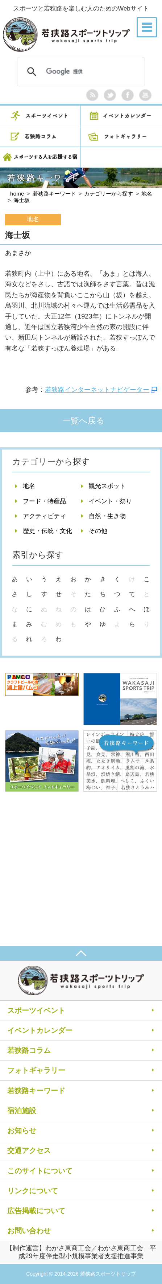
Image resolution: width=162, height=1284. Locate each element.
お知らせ (21, 1131)
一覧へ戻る (83, 420)
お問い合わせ (29, 1231)
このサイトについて (39, 1171)
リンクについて (32, 1191)
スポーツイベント (36, 1010)
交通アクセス (29, 1150)
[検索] (79, 72)
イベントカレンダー (39, 1030)
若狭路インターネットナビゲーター (97, 389)
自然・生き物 (107, 516)
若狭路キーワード (36, 1091)
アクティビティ (44, 516)
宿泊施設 (21, 1111)
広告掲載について (36, 1211)
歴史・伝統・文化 (47, 531)
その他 (98, 531)
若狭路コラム (29, 1050)
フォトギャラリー (36, 1070)
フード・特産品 (44, 501)
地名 (29, 486)
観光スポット (107, 486)
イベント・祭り (110, 501)
